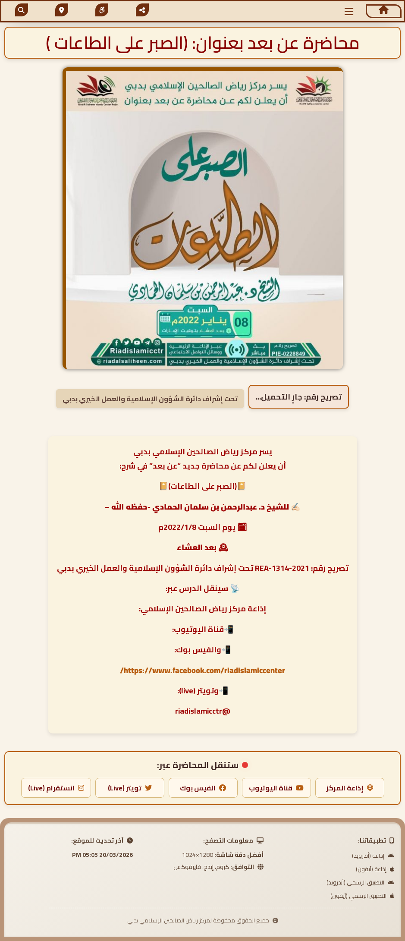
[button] (349, 11)
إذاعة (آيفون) (375, 869)
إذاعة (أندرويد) (373, 855)
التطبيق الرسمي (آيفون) (362, 896)
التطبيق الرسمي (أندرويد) (360, 882)
